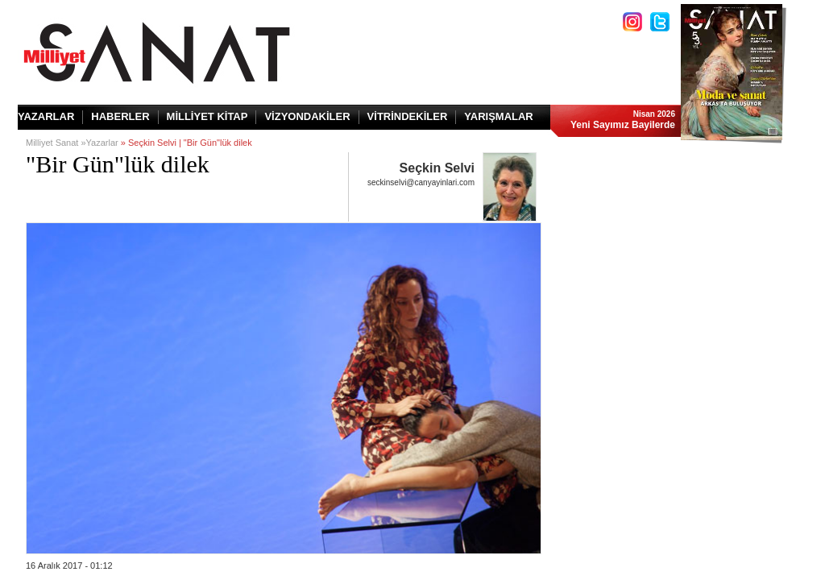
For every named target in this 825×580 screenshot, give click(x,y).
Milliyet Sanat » (56, 142)
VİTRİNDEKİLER (407, 116)
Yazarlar (102, 142)
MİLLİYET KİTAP (207, 116)
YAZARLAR (46, 116)
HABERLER (120, 116)
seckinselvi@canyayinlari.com (421, 182)
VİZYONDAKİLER (307, 116)
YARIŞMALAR (498, 116)
